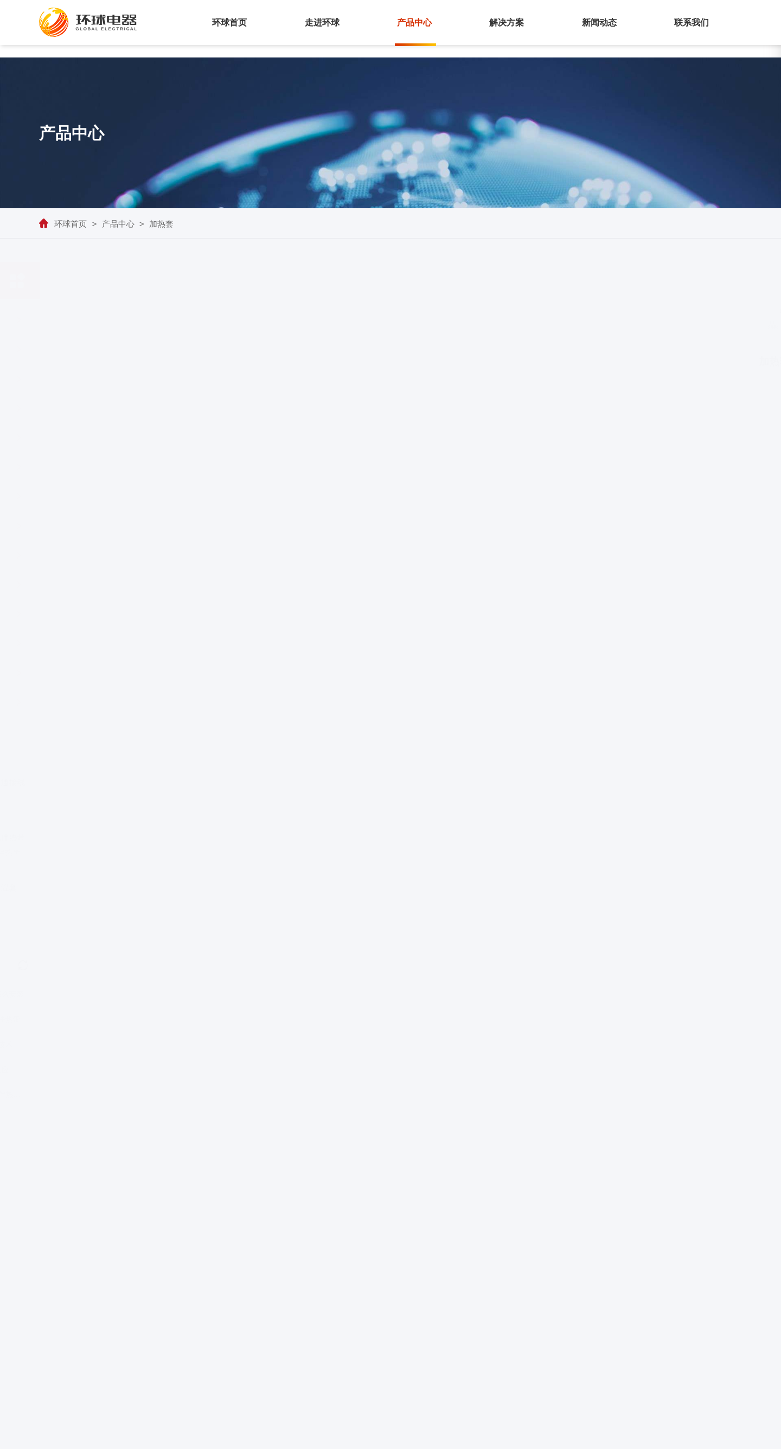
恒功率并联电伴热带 (114, 408)
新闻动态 (599, 22)
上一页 (461, 999)
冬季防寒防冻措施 (79, 1044)
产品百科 (686, 1322)
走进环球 (322, 22)
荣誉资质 (468, 1304)
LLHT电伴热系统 (114, 349)
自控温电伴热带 (153, 1019)
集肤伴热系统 (114, 320)
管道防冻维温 (621, 1304)
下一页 (533, 999)
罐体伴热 (614, 1322)
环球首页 (229, 22)
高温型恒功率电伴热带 (114, 555)
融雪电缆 (114, 526)
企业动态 (686, 1287)
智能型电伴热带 (114, 702)
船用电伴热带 (114, 673)
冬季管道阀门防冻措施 (79, 1094)
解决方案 (506, 22)
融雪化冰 (614, 1339)
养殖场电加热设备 (79, 994)
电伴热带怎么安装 (153, 994)
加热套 (161, 223)
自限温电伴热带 (114, 379)
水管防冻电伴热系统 (153, 1094)
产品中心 (414, 22)
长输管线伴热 (621, 1287)
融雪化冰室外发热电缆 (79, 1019)
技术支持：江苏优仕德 (696, 1435)
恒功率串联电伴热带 (114, 437)
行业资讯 (686, 1304)
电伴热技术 (153, 1044)
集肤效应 (153, 1069)
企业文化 (468, 1322)
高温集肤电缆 (114, 496)
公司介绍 (468, 1287)
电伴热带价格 (79, 1069)
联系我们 (691, 22)
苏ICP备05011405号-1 (588, 1435)
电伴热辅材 (114, 614)
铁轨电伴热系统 (114, 584)
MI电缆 (114, 467)
